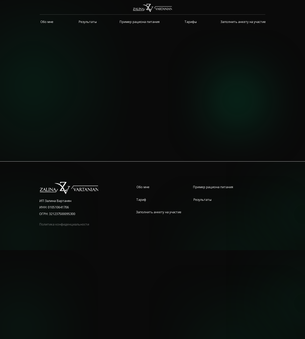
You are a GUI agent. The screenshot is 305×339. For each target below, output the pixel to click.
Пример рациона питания (139, 22)
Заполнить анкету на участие (243, 22)
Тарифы (190, 22)
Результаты (88, 22)
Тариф (141, 199)
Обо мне (46, 22)
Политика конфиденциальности (64, 224)
